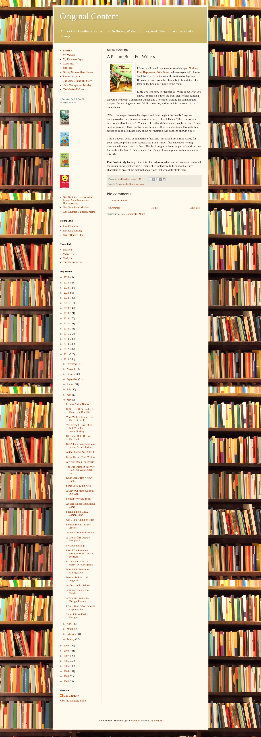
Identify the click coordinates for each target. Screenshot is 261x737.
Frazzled (67, 249)
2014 (67, 339)
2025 (67, 282)
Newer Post (114, 207)
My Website (69, 55)
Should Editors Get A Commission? (77, 513)
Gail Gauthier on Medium (76, 207)
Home (155, 207)
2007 (67, 656)
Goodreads (68, 63)
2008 (67, 650)
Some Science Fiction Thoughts (77, 616)
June (69, 394)
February (71, 634)
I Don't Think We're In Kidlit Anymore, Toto (81, 608)
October (71, 374)
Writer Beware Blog (73, 235)
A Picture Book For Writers (80, 462)
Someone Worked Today (78, 498)
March (70, 629)
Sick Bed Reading (75, 545)
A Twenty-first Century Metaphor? (78, 539)
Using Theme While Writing (80, 457)
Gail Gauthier (71, 695)
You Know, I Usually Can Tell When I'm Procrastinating (79, 428)
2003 (67, 676)
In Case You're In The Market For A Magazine (79, 563)
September (72, 379)
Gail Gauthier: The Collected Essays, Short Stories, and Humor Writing (78, 200)
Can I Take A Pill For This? (80, 519)
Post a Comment (119, 200)
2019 (67, 313)
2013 (67, 344)
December (72, 364)
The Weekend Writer (73, 89)
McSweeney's (70, 254)
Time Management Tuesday (77, 85)
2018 (67, 318)
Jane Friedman (70, 226)
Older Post (195, 207)
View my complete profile (73, 700)
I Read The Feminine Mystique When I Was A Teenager (80, 553)
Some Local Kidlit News (78, 486)
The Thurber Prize (72, 262)
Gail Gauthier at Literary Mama (79, 211)
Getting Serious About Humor (78, 72)
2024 (67, 287)
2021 (67, 303)
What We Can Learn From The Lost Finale (79, 418)
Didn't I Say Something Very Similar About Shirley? (80, 445)
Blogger (158, 720)
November (72, 369)
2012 (67, 349)
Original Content (89, 16)
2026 (67, 277)
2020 (67, 308)
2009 (67, 645)
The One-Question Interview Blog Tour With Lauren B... (80, 469)
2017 (67, 323)
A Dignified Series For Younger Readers (77, 600)
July (69, 389)
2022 (67, 298)
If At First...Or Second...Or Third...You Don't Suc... (80, 411)
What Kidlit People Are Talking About (78, 571)
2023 (67, 292)
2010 (67, 359)
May (69, 399)
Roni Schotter (154, 76)
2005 (67, 666)
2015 (67, 334)
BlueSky (67, 50)
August (71, 384)
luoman (136, 720)
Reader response (136, 184)
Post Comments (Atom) (133, 214)
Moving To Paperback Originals (77, 579)
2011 (66, 354)
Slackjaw (67, 258)
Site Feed (68, 67)
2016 (67, 328)
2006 (67, 661)
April (70, 624)
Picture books (122, 184)
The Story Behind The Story (77, 81)
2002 (67, 681)
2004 (67, 671)
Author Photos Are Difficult (80, 452)
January (71, 639)
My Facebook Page (73, 59)
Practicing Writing (72, 230)
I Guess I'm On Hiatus (77, 404)
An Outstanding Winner (78, 585)
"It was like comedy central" (80, 532)
